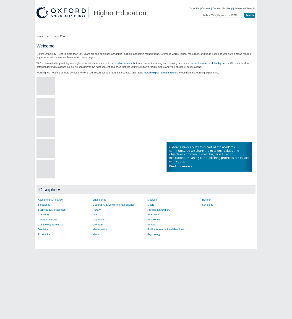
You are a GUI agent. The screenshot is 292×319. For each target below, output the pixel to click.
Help (229, 8)
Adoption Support (91, 281)
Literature (98, 224)
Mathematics (100, 229)
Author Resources (180, 255)
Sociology (207, 204)
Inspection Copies (135, 278)
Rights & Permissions (182, 278)
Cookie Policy (189, 313)
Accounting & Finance (50, 199)
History (97, 209)
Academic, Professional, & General (56, 272)
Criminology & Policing (50, 224)
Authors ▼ (190, 29)
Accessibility (222, 313)
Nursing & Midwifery (158, 209)
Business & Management (52, 209)
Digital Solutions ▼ (161, 29)
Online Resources (180, 272)
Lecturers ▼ (106, 29)
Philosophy (153, 219)
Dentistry (43, 229)
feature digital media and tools (161, 72)
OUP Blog (47, 265)
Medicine (152, 199)
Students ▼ (132, 29)
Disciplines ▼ (50, 29)
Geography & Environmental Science (113, 204)
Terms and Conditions (243, 313)
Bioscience (44, 204)
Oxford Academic (219, 29)
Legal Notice (206, 313)
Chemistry (43, 214)
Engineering (99, 199)
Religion (206, 199)
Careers (206, 8)
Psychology (153, 234)
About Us (194, 8)
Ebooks (174, 261)
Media (96, 234)
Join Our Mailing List (137, 261)
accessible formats (121, 63)
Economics (44, 234)
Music (150, 204)
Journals (46, 279)
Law (95, 214)
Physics (151, 224)
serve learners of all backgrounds (210, 63)
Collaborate (91, 90)
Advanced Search (245, 8)
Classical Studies (47, 219)
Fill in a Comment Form (138, 272)
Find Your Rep (78, 29)
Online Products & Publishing (58, 284)
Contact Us (219, 8)
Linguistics (98, 219)
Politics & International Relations (165, 229)
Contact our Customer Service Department (98, 274)
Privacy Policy (171, 313)
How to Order (177, 267)
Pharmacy (153, 214)
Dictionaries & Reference (56, 289)
